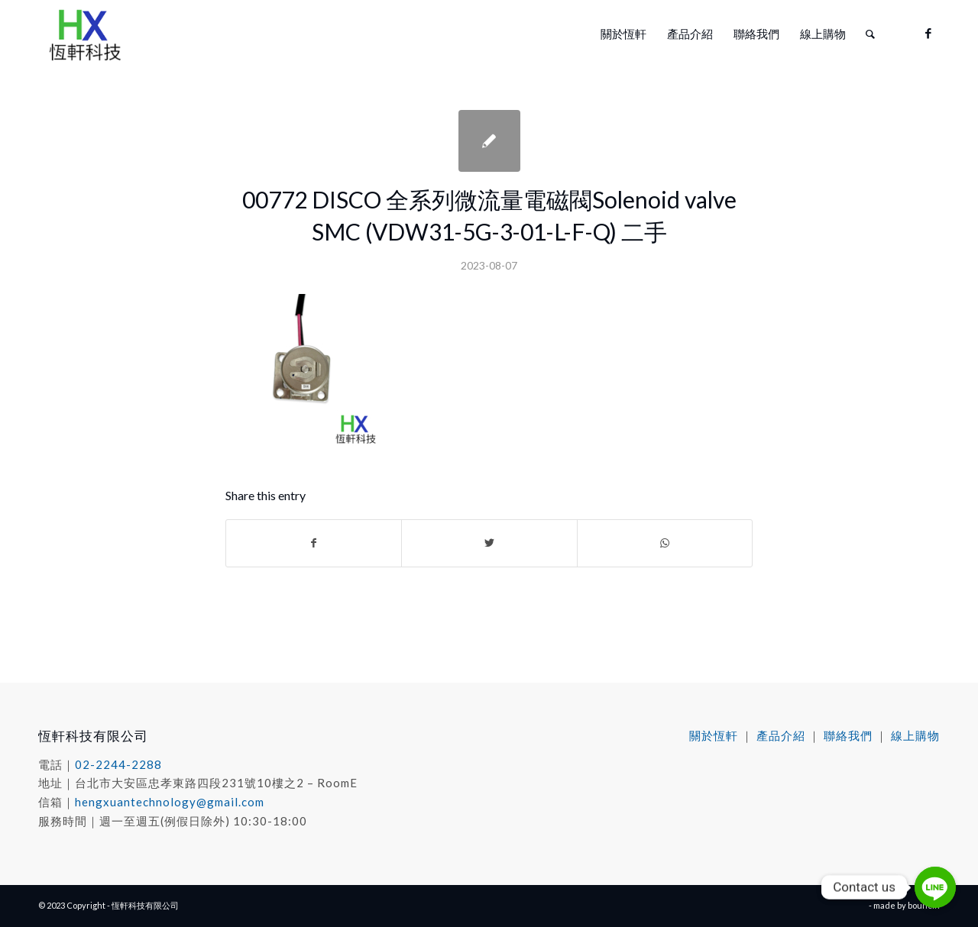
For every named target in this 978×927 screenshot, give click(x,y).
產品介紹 (780, 735)
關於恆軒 (713, 735)
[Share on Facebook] (313, 543)
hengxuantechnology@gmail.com (169, 802)
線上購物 (915, 735)
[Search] (870, 33)
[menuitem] (623, 33)
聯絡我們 (848, 735)
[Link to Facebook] (928, 32)
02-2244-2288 (118, 764)
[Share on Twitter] (489, 543)
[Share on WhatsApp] (665, 543)
